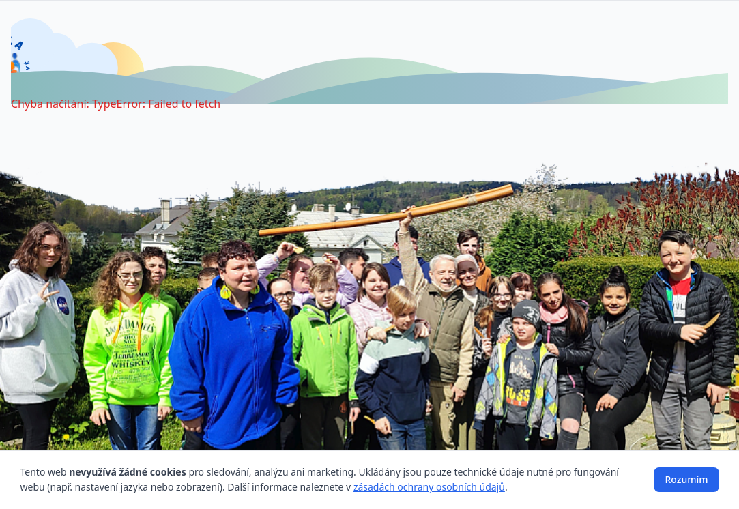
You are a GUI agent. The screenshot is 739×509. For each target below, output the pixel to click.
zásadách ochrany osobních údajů (429, 486)
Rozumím (686, 479)
